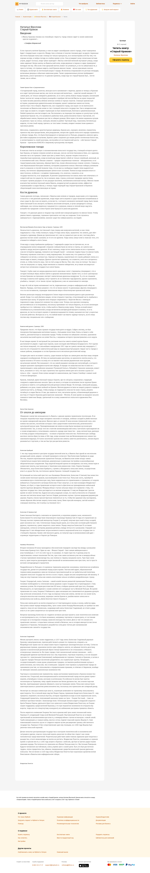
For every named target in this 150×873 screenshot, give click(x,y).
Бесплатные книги (50, 9)
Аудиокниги (33, 9)
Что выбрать (83, 4)
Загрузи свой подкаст (111, 9)
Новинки (66, 9)
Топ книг (78, 9)
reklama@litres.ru (68, 865)
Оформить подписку (120, 60)
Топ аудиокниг (92, 9)
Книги (21, 9)
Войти (133, 4)
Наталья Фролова (121, 55)
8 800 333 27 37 (37, 865)
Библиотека (100, 4)
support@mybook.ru (52, 865)
